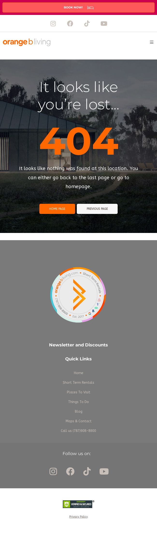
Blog (78, 412)
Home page (57, 209)
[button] (78, 7)
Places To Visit (78, 392)
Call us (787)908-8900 (78, 431)
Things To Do (78, 402)
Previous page (97, 209)
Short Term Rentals (78, 383)
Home (78, 373)
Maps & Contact (79, 421)
